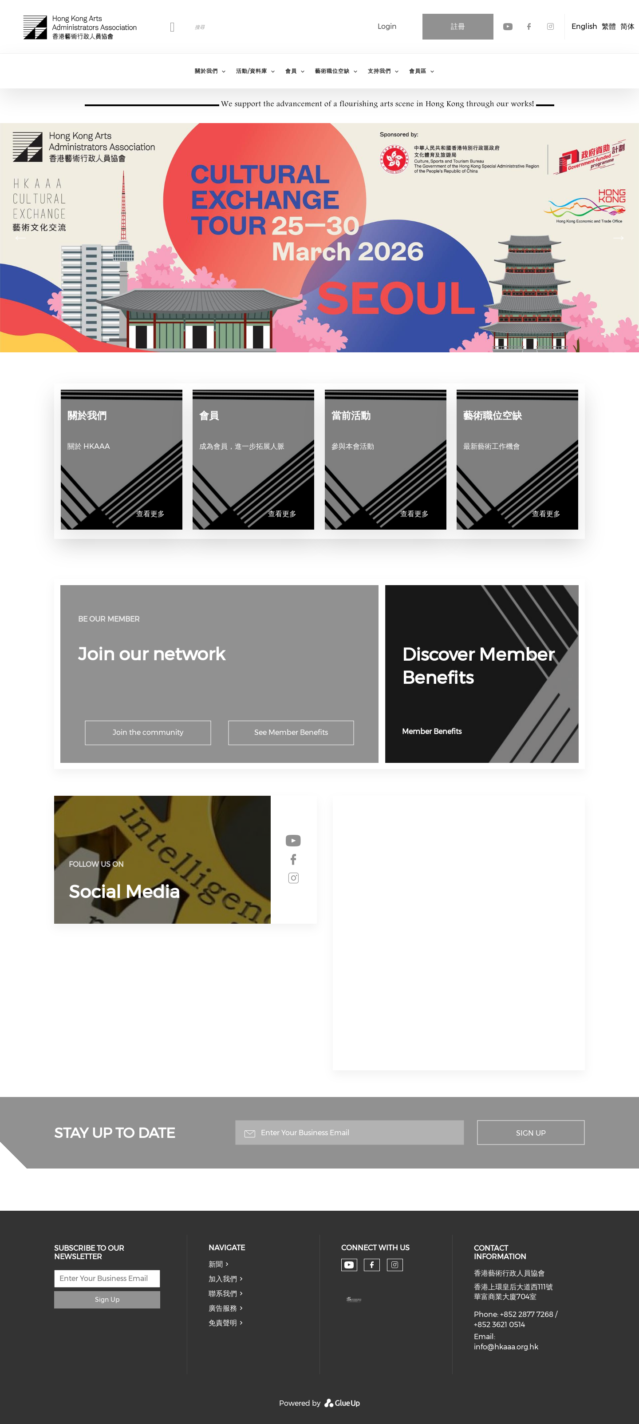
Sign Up (531, 1133)
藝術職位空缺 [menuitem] (332, 71)
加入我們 (223, 1279)
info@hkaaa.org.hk (506, 1347)
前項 (20, 237)
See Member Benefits (291, 732)
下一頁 (618, 237)
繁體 (609, 26)
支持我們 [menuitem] (379, 71)
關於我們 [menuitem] (206, 71)
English (584, 26)
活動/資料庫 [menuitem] (251, 71)
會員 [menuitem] (291, 71)
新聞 (216, 1264)
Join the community (148, 732)
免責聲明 (223, 1323)
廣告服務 (223, 1308)
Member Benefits (432, 731)
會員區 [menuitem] (417, 71)
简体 (627, 26)
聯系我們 (223, 1293)
